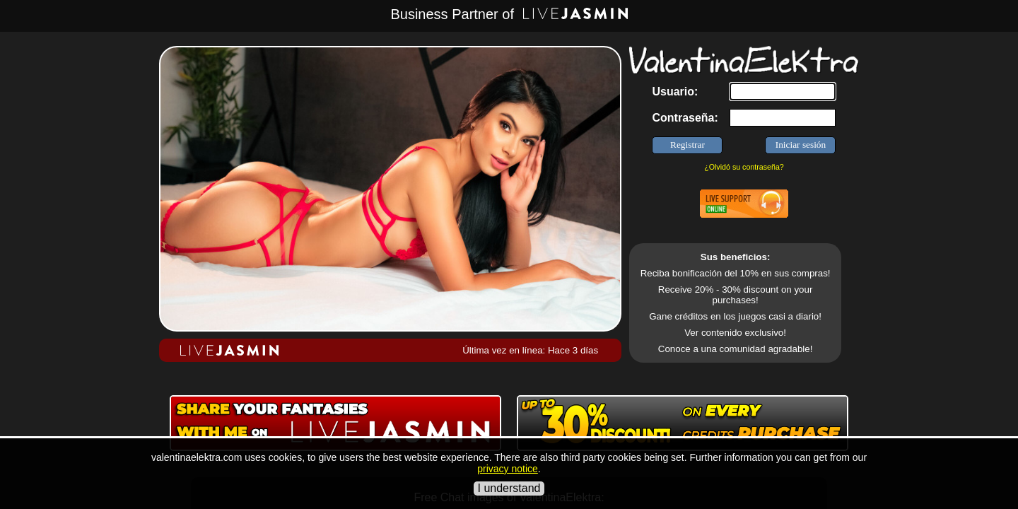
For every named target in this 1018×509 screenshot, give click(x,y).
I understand (509, 488)
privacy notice (507, 468)
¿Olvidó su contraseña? (744, 167)
